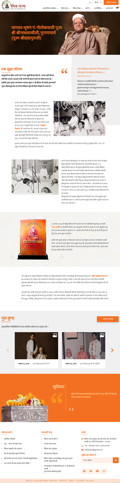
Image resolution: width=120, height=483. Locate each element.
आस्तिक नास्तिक (9, 438)
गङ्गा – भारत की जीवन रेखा (13, 443)
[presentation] (8, 350)
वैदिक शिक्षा (78, 8)
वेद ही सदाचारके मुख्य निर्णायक (14, 453)
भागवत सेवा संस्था (50, 443)
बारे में (88, 8)
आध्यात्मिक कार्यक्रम (50, 8)
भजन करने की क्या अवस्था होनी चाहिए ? (17, 463)
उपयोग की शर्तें (62, 481)
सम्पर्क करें (109, 8)
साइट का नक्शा (90, 481)
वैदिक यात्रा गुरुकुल (50, 448)
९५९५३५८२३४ (93, 445)
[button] (70, 409)
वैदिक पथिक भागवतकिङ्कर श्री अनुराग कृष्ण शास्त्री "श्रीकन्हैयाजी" (58, 460)
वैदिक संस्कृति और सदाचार (13, 448)
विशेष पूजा (65, 8)
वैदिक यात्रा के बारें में (51, 438)
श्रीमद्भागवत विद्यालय (51, 453)
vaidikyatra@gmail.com (93, 449)
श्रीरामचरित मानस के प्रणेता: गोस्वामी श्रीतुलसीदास (20, 458)
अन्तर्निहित (98, 8)
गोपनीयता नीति (53, 481)
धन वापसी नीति (80, 481)
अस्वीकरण (71, 481)
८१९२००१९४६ (104, 445)
